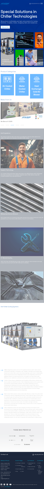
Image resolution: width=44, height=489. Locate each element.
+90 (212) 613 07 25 (35, 3)
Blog (17, 471)
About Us (5, 27)
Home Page (18, 463)
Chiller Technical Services (39, 466)
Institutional (23, 463)
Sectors (39, 463)
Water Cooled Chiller (31, 466)
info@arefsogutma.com (5, 478)
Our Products (18, 465)
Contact (22, 471)
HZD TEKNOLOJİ (7, 486)
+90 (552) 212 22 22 (6, 475)
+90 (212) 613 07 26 (6, 473)
